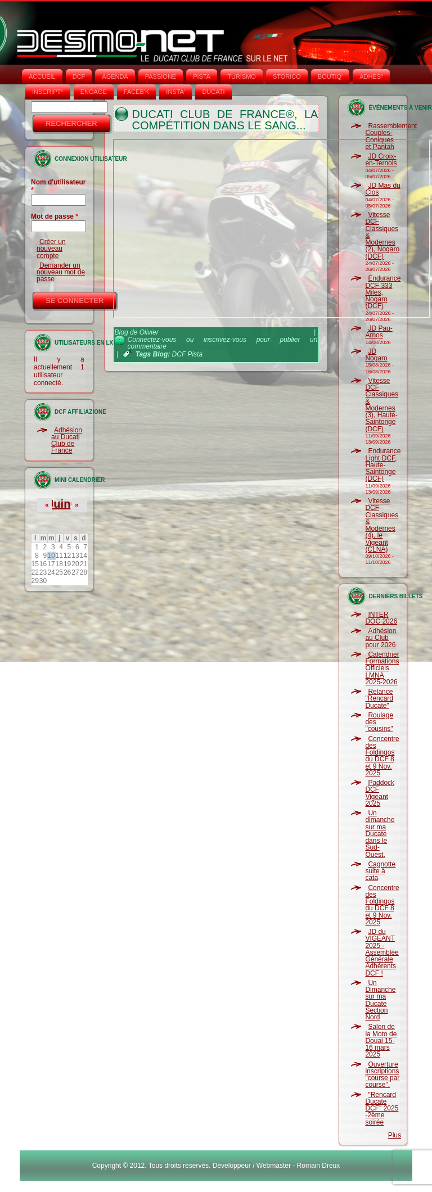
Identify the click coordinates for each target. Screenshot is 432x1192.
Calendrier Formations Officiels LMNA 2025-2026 (382, 668)
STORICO (287, 76)
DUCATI (213, 91)
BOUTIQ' (330, 76)
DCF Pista (187, 354)
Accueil (42, 76)
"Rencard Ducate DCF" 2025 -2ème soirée (381, 1108)
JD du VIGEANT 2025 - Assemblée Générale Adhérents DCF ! (381, 952)
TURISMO (241, 76)
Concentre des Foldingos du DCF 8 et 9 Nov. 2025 (382, 756)
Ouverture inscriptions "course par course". (382, 1074)
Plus (394, 1135)
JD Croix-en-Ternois (381, 159)
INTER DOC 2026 (381, 618)
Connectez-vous (152, 340)
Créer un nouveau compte (51, 249)
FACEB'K (137, 91)
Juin (58, 504)
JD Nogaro (376, 354)
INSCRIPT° (48, 91)
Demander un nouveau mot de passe (61, 272)
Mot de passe (54, 216)
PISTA (201, 76)
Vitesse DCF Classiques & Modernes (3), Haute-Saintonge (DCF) (381, 405)
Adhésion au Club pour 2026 (380, 638)
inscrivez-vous (225, 340)
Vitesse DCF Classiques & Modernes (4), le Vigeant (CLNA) (381, 525)
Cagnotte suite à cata (380, 871)
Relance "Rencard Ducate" (379, 699)
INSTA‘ (175, 91)
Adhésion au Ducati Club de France (66, 440)
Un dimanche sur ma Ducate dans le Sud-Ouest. (379, 834)
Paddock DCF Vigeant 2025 (379, 793)
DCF (79, 76)
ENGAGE (93, 91)
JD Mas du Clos (382, 189)
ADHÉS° (371, 76)
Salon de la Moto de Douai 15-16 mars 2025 (381, 1040)
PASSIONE (160, 76)
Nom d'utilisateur (58, 186)
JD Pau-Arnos (378, 331)
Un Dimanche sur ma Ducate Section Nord (380, 1000)
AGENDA (115, 76)
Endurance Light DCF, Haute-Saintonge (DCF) (382, 464)
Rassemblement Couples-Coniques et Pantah (391, 136)
